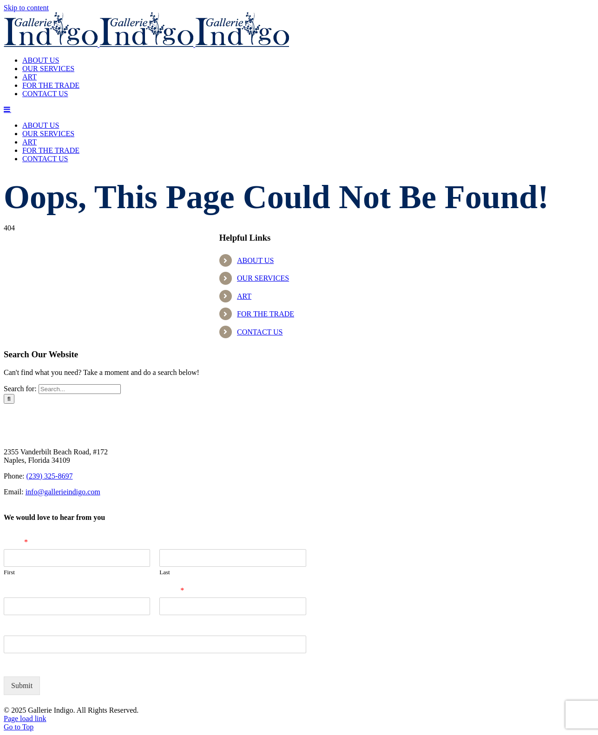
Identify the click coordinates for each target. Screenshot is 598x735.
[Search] (9, 399)
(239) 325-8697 (49, 476)
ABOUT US (255, 260)
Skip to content (26, 8)
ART (244, 296)
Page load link (25, 718)
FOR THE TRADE (265, 314)
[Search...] (80, 389)
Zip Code (18, 629)
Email (171, 590)
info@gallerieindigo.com (63, 492)
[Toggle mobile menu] (7, 109)
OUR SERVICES (263, 278)
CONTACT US (260, 332)
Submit (22, 685)
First (9, 572)
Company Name (29, 590)
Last (164, 572)
